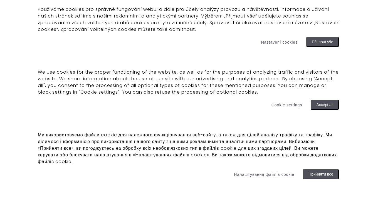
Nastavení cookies (279, 42)
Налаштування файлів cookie (264, 174)
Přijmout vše (322, 42)
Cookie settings (286, 105)
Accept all (324, 104)
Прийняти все (320, 174)
